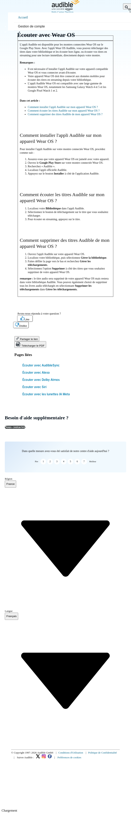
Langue (9, 610)
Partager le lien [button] (27, 339)
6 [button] (77, 461)
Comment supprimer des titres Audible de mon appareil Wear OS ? (65, 114)
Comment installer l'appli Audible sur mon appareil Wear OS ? (63, 107)
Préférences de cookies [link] (69, 757)
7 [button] (84, 461)
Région (8, 478)
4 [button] (63, 461)
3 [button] (57, 461)
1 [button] (43, 461)
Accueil (23, 17)
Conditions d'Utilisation (70, 752)
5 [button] (70, 461)
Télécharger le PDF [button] (30, 344)
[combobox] (10, 484)
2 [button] (50, 461)
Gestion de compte (31, 26)
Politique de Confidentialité (102, 752)
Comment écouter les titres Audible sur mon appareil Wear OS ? (63, 110)
